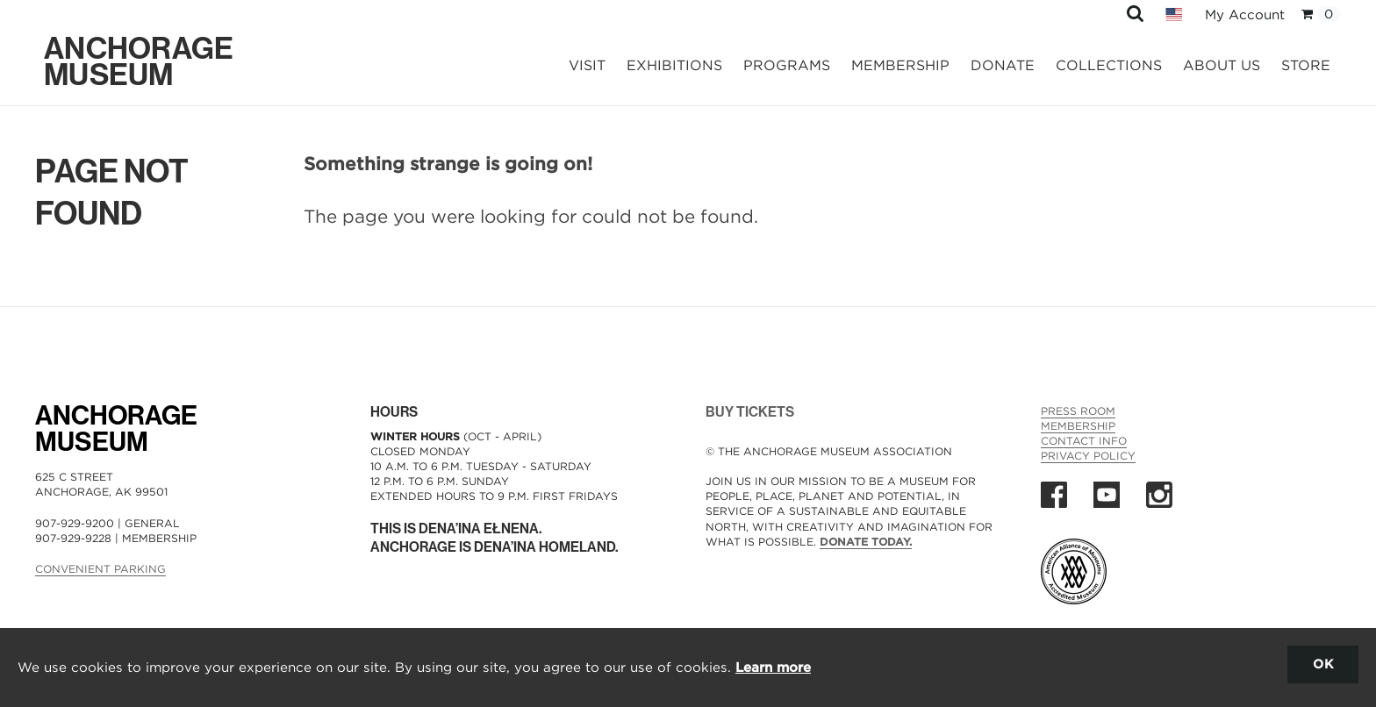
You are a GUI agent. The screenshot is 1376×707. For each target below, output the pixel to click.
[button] (1135, 12)
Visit (587, 65)
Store (1305, 65)
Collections (1109, 65)
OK (1323, 663)
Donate (1003, 65)
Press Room (1078, 411)
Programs (786, 65)
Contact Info (1084, 440)
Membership (900, 65)
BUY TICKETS (750, 411)
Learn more (773, 667)
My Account (1245, 14)
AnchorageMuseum (116, 429)
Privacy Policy (1088, 455)
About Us (1221, 65)
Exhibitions (674, 65)
